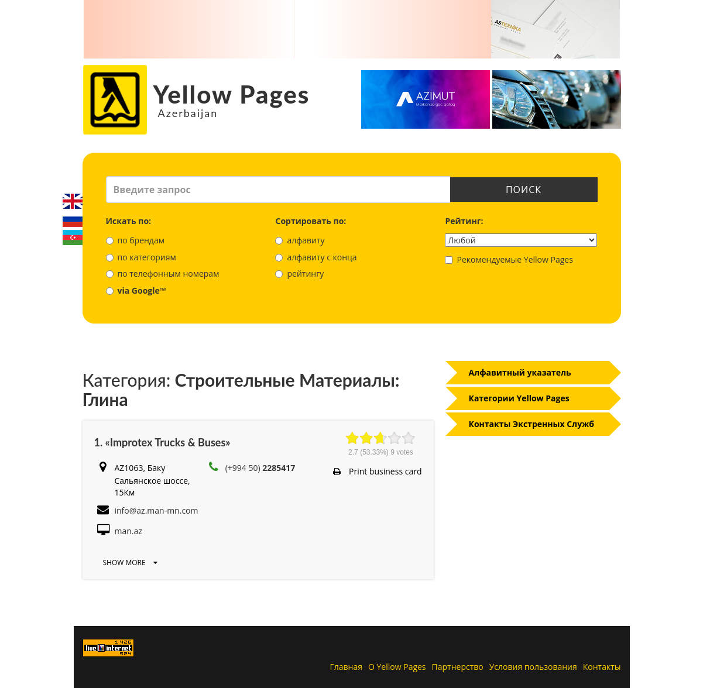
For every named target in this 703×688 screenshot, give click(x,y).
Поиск (523, 189)
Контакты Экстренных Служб (532, 423)
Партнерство (457, 666)
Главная (346, 666)
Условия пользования (533, 666)
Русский (73, 219)
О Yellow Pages (397, 666)
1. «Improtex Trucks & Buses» (162, 442)
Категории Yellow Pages (519, 398)
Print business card (377, 471)
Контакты (602, 666)
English (73, 201)
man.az (128, 530)
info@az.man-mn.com (156, 510)
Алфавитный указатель (520, 372)
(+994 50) (260, 467)
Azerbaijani (73, 237)
